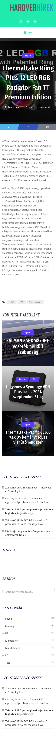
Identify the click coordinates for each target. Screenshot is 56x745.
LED (22, 302)
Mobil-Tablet (12, 648)
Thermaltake (35, 302)
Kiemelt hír (11, 640)
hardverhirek (14, 107)
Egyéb (28, 55)
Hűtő (12, 302)
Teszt (8, 662)
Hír (7, 633)
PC (6, 655)
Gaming (9, 626)
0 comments (45, 107)
